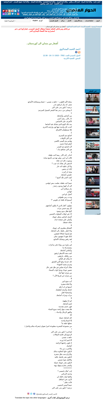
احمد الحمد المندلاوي (73, 26)
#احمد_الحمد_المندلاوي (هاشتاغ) (46, 394)
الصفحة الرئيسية (96, 26)
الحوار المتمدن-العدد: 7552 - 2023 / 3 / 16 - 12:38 (61, 56)
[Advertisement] (93, 57)
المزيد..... (98, 214)
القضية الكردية (85, 26)
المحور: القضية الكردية (72, 58)
